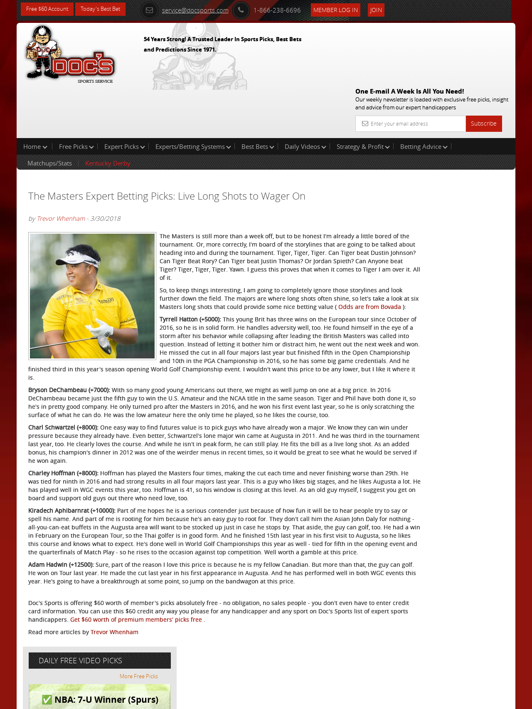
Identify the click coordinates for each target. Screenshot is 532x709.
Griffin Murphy (432, 193)
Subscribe (484, 63)
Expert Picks (124, 93)
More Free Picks (478, 138)
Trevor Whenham (61, 165)
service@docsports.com (196, 9)
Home (35, 93)
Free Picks (76, 93)
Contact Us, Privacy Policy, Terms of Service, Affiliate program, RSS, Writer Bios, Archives (316, 699)
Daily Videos (305, 93)
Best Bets (257, 93)
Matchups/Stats (49, 110)
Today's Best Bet (106, 9)
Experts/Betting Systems (193, 93)
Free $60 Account (49, 9)
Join (387, 9)
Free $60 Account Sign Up (432, 292)
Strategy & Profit (363, 93)
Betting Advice (424, 93)
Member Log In (347, 9)
